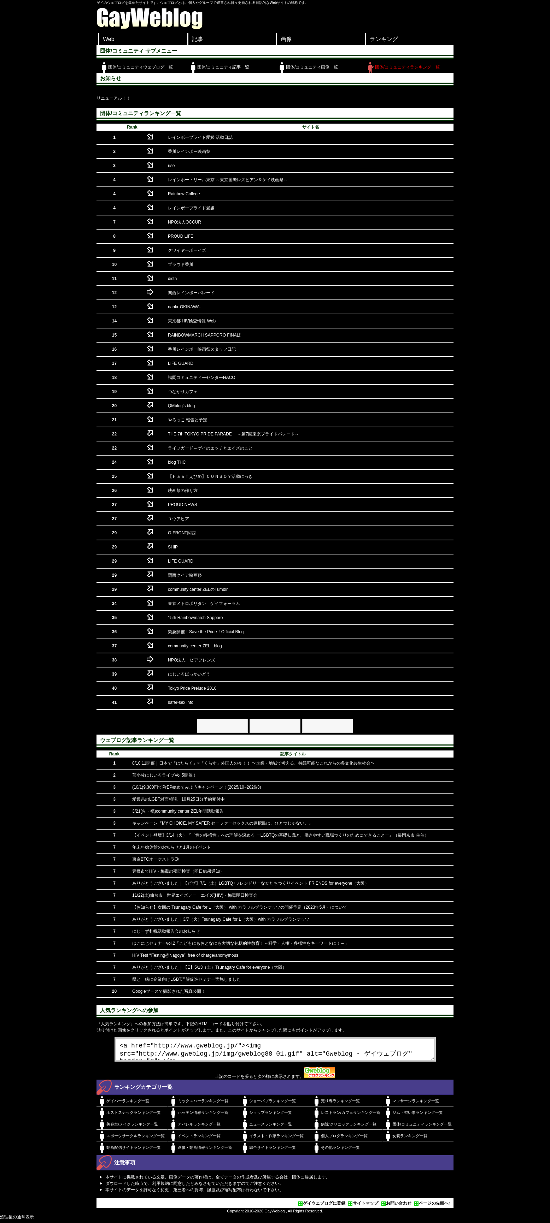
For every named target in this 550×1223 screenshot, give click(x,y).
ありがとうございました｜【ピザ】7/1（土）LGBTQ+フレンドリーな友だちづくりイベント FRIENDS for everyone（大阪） (250, 883)
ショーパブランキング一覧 (272, 1104)
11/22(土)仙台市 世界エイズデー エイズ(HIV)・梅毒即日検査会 (194, 895)
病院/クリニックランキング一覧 (348, 1127)
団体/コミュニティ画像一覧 (312, 67)
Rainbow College (184, 193)
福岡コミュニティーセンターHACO (201, 377)
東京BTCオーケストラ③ (155, 859)
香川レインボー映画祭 (189, 151)
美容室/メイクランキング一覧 (132, 1127)
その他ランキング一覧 (340, 1150)
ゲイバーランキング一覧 (127, 1104)
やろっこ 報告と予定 (187, 419)
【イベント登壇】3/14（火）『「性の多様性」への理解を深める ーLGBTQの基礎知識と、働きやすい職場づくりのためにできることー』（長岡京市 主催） (280, 835)
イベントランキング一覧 (199, 1138)
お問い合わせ (398, 1206)
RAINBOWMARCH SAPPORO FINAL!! (204, 335)
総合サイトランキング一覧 (272, 1150)
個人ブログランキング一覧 (344, 1138)
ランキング (384, 39)
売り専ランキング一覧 (340, 1104)
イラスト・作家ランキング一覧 (276, 1138)
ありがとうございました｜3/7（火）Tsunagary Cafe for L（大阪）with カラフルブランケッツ (220, 919)
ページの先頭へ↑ (435, 1206)
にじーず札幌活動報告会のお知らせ (166, 931)
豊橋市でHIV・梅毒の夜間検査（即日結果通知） (178, 871)
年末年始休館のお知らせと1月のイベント (171, 847)
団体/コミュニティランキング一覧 (407, 67)
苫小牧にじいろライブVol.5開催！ (164, 775)
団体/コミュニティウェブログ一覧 (140, 67)
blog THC (177, 462)
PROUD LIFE (180, 236)
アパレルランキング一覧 (199, 1127)
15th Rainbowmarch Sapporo (195, 617)
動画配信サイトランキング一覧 (133, 1150)
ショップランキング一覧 (270, 1115)
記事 (197, 39)
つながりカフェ (183, 391)
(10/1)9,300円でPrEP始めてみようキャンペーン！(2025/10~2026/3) (196, 787)
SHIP (173, 547)
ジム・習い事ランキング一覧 (417, 1115)
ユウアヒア (178, 518)
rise (171, 165)
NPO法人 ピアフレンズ (191, 660)
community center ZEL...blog (195, 645)
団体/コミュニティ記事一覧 (223, 67)
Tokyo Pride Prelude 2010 (192, 688)
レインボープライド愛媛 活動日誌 (200, 137)
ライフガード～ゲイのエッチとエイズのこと (210, 448)
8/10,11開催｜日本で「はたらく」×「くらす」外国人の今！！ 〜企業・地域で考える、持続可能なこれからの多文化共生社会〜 (253, 763)
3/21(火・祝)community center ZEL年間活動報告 (178, 811)
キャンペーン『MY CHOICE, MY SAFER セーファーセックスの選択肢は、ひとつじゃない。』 (222, 823)
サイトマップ (365, 1206)
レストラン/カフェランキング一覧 (350, 1115)
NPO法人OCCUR (184, 222)
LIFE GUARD (180, 363)
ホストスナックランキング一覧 (133, 1115)
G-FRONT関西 (182, 532)
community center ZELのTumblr (198, 589)
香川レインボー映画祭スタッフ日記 (202, 349)
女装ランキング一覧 (409, 1138)
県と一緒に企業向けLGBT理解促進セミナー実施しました (186, 979)
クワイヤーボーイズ (187, 250)
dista (172, 278)
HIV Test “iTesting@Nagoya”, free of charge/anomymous (185, 955)
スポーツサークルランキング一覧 (135, 1138)
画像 (286, 39)
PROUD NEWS (182, 504)
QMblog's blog (181, 405)
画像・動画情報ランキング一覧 (205, 1150)
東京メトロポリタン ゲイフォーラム (204, 603)
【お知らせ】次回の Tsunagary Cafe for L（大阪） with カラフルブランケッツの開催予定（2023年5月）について (239, 907)
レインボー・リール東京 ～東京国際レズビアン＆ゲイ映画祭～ (228, 179)
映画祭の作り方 (183, 490)
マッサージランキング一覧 (415, 1104)
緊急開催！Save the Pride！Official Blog (206, 631)
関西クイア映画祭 (185, 575)
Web (109, 39)
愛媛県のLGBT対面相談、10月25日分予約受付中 (178, 799)
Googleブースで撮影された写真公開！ (168, 991)
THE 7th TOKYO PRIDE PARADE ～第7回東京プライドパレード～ (233, 434)
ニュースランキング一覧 (270, 1127)
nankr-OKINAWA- (184, 306)
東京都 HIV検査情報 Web (192, 321)
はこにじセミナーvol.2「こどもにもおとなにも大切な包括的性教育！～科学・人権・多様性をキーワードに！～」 (240, 943)
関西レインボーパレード (191, 292)
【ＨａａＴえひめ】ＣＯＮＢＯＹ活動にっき (210, 476)
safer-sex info (180, 702)
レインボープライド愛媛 (191, 208)
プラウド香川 (180, 264)
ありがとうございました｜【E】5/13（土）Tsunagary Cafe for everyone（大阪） (209, 967)
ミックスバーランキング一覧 (203, 1104)
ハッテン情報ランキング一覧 (203, 1115)
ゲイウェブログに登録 (324, 1206)
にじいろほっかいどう (189, 674)
